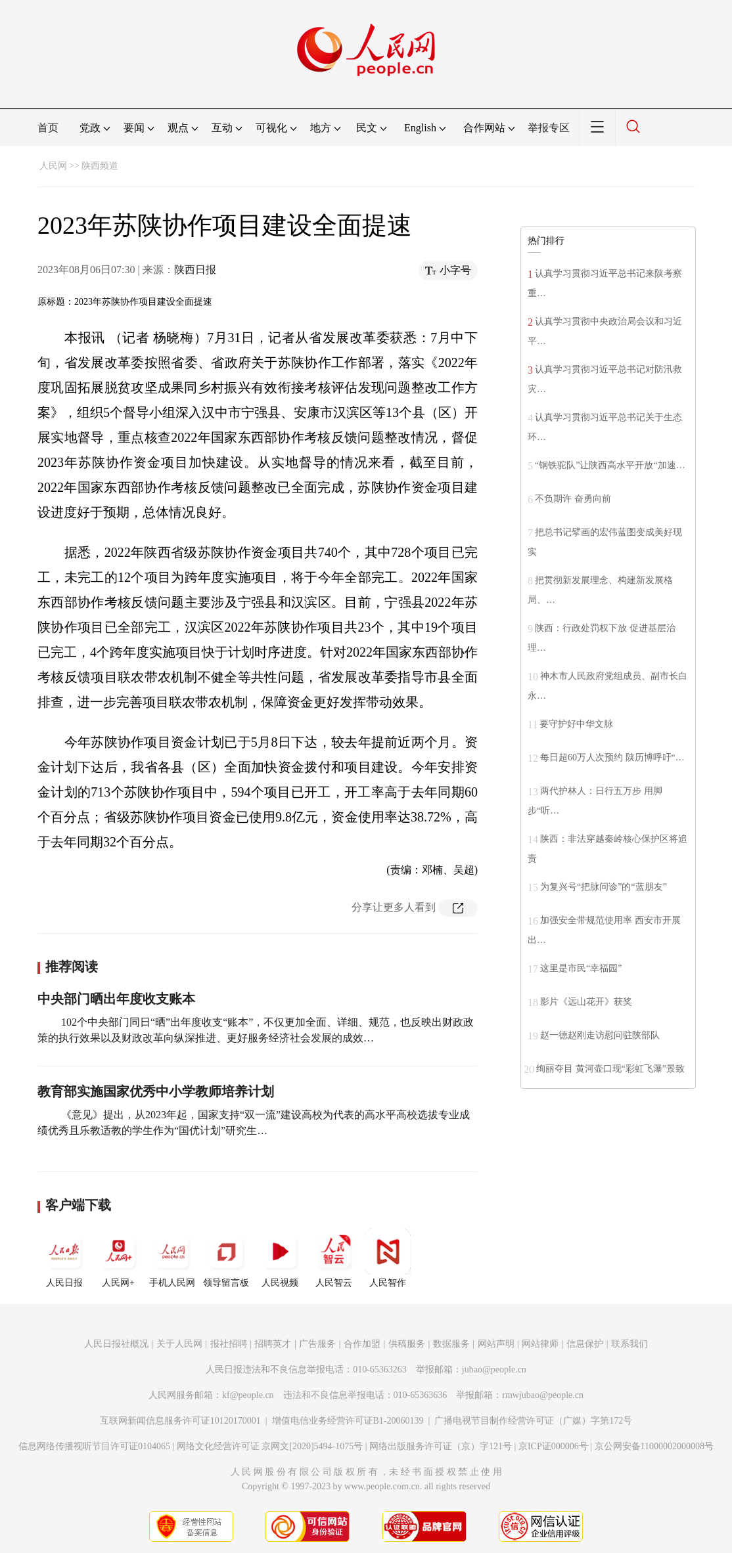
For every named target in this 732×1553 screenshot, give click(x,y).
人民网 (53, 166)
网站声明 (496, 1344)
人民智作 (388, 1258)
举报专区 (549, 127)
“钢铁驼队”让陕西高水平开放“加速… (610, 465)
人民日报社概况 (116, 1344)
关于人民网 (179, 1344)
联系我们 (629, 1344)
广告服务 (317, 1344)
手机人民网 (172, 1258)
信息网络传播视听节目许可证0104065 (94, 1446)
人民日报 (64, 1258)
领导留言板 (226, 1258)
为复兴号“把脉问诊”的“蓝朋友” (603, 887)
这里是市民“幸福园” (581, 968)
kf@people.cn (248, 1395)
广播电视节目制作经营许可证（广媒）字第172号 (533, 1421)
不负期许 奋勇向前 (573, 499)
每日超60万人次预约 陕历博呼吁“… (612, 757)
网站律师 (540, 1344)
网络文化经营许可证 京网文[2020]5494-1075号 (270, 1446)
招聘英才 (272, 1344)
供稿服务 (406, 1344)
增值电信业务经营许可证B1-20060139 (348, 1421)
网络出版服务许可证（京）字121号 (440, 1446)
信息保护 (584, 1344)
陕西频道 (99, 166)
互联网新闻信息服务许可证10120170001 (180, 1421)
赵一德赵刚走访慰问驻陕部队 (600, 1035)
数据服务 (451, 1344)
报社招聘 (228, 1344)
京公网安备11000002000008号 (654, 1446)
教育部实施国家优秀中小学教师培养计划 (155, 1091)
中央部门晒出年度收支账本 (116, 999)
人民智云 (334, 1258)
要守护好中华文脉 (576, 724)
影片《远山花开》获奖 (586, 1002)
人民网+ (118, 1258)
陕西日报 (195, 269)
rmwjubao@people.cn (542, 1395)
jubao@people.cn (494, 1369)
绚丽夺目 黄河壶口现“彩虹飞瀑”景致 (610, 1069)
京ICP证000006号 (553, 1446)
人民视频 (280, 1258)
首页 (47, 127)
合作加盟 (362, 1344)
